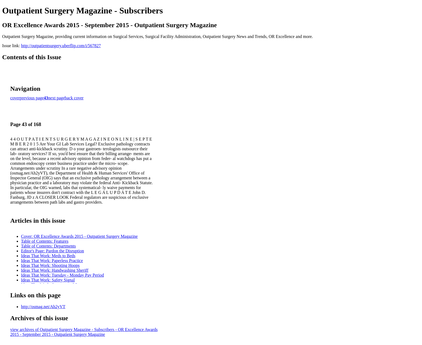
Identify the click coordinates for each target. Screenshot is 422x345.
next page (56, 98)
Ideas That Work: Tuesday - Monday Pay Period (62, 275)
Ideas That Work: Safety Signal (48, 280)
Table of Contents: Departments (48, 246)
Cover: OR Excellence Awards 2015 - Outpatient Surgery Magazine (79, 236)
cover (15, 98)
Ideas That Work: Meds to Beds (48, 255)
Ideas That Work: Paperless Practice (52, 260)
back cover (74, 98)
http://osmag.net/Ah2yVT (43, 306)
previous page (32, 98)
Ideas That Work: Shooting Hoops (50, 265)
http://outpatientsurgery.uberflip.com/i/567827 (61, 45)
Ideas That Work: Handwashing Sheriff (54, 270)
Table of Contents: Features (44, 241)
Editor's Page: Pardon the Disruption (52, 251)
